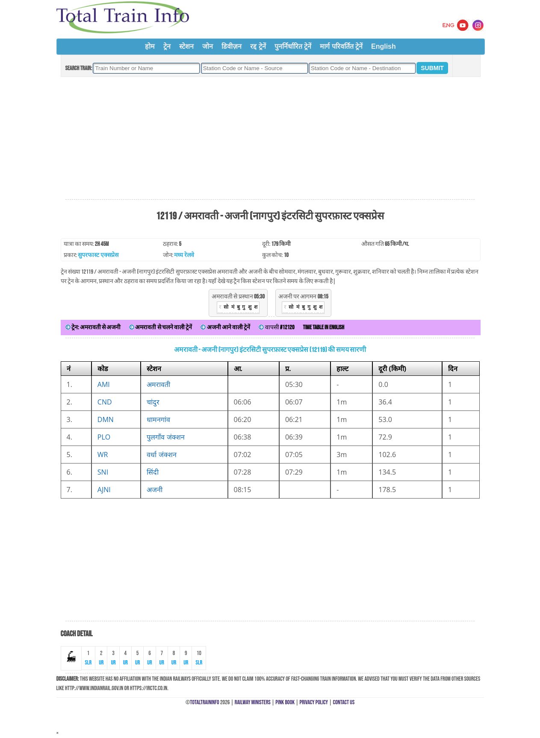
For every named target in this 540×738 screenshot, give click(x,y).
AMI (103, 384)
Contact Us (344, 702)
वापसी (276, 327)
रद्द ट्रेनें (258, 46)
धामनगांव (158, 419)
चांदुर (153, 402)
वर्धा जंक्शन (161, 454)
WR (102, 454)
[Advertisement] (269, 138)
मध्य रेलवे (184, 255)
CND (104, 402)
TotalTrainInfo (204, 702)
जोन (207, 46)
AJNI (104, 489)
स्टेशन (186, 46)
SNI (102, 472)
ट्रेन (167, 46)
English (383, 46)
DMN (105, 419)
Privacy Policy (314, 702)
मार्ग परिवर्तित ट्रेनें (341, 46)
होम (150, 46)
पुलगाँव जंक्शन (165, 437)
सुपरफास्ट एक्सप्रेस (98, 255)
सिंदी (153, 472)
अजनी (154, 489)
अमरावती (158, 384)
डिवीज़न (231, 46)
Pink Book (285, 702)
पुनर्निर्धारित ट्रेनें (292, 46)
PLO (103, 437)
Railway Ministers (253, 702)
